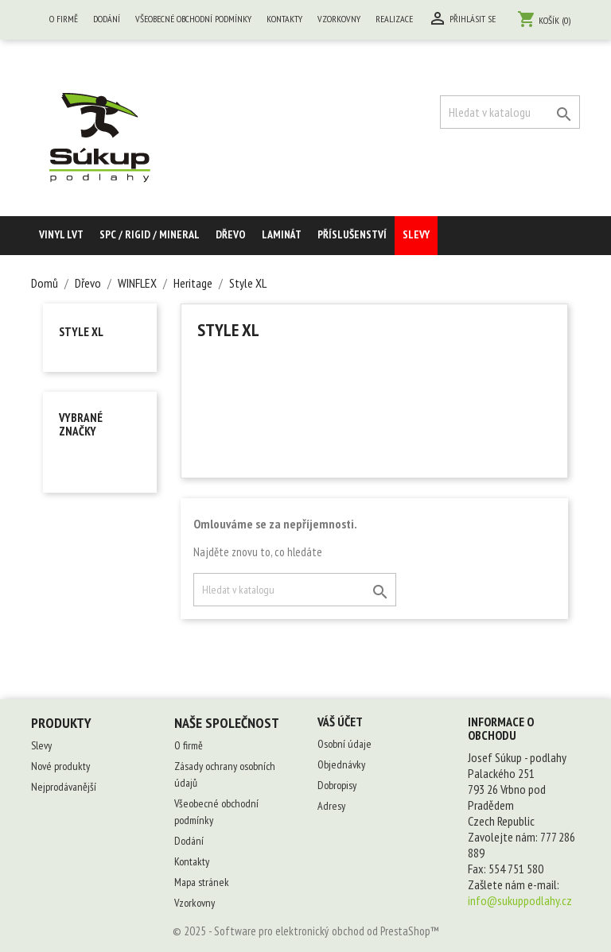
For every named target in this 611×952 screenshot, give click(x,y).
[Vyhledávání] (510, 112)
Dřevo (231, 234)
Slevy (416, 234)
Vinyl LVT (61, 234)
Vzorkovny (338, 19)
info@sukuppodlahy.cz (520, 900)
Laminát (282, 234)
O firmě (63, 19)
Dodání (106, 19)
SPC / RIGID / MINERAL (149, 234)
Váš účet (340, 721)
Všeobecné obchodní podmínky (193, 19)
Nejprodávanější (63, 787)
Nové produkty (60, 766)
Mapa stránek (201, 882)
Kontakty (284, 19)
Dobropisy (336, 785)
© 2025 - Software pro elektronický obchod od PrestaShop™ (306, 930)
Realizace (394, 19)
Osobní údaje (344, 744)
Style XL (81, 331)
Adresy (331, 806)
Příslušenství (352, 234)
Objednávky (341, 764)
